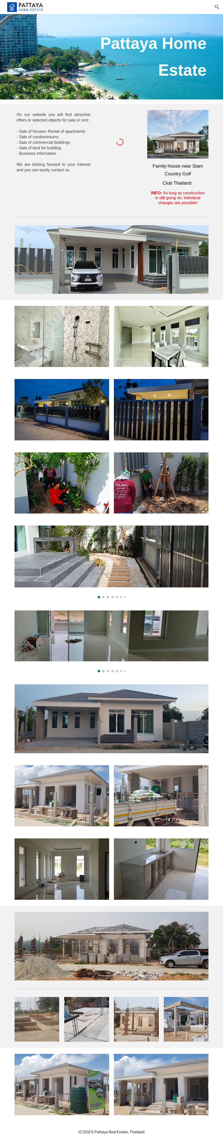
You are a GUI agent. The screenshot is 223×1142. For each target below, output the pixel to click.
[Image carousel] (111, 562)
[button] (217, 7)
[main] (144, 56)
